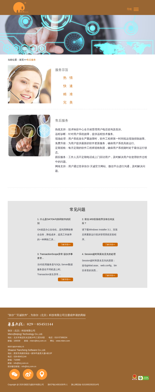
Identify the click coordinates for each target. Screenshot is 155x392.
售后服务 (31, 59)
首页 (21, 59)
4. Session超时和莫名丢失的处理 (99, 254)
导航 (133, 9)
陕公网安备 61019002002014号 (85, 384)
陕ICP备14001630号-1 (57, 384)
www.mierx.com (63, 341)
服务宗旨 (61, 70)
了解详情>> (65, 244)
